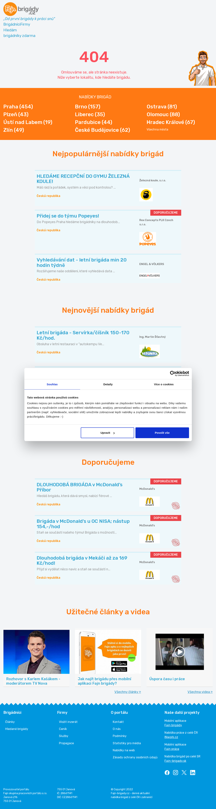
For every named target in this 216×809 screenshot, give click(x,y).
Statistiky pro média (127, 743)
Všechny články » (127, 692)
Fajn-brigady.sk (175, 761)
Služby (63, 736)
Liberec (90, 114)
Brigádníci (11, 24)
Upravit (107, 432)
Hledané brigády (16, 729)
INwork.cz (171, 737)
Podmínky (120, 736)
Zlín (13, 130)
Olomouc (163, 114)
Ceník (63, 729)
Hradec (171, 122)
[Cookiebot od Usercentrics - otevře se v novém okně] (172, 373)
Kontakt (118, 722)
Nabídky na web (124, 750)
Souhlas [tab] (52, 384)
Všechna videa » (200, 692)
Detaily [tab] (108, 384)
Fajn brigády (173, 725)
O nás (117, 729)
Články (10, 722)
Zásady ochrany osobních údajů (135, 757)
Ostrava (162, 107)
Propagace (66, 743)
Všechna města (157, 129)
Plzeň (15, 114)
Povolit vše (162, 432)
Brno (87, 107)
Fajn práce (171, 749)
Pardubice (93, 122)
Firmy (25, 24)
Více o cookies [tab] (164, 384)
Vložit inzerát (68, 722)
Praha (18, 107)
